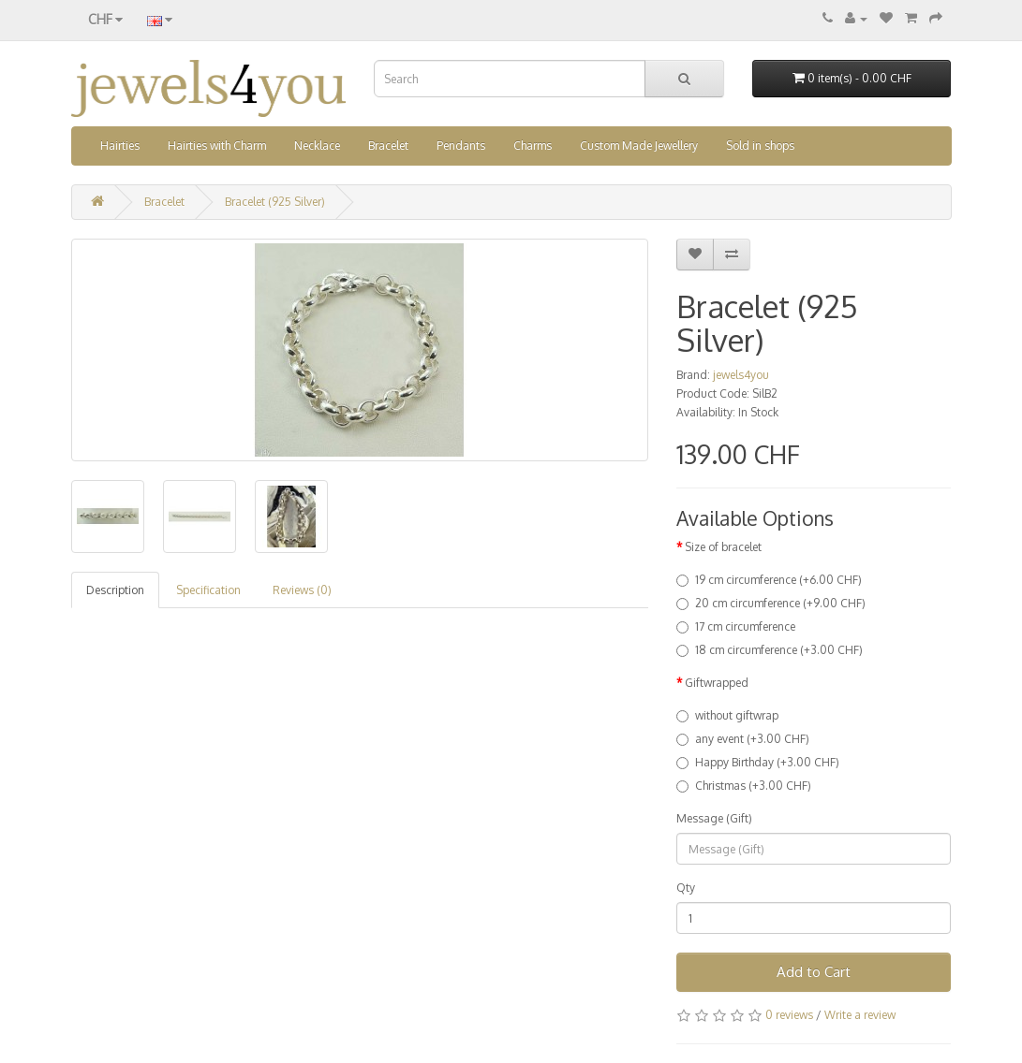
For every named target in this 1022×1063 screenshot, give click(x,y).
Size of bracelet (723, 547)
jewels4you (741, 375)
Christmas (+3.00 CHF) (743, 786)
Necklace (317, 145)
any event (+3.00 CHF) (742, 739)
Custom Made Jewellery (639, 145)
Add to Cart (814, 972)
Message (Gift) (714, 818)
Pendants (461, 145)
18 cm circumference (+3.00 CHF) (769, 650)
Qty (685, 888)
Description (115, 590)
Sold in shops (760, 145)
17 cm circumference (735, 626)
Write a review (860, 1015)
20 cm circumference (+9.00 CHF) (771, 603)
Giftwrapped (716, 683)
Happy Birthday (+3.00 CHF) (757, 762)
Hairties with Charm (217, 145)
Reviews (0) (302, 590)
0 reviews (789, 1015)
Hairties (120, 145)
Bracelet (388, 145)
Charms (532, 145)
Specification (208, 590)
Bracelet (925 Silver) (275, 202)
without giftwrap (727, 715)
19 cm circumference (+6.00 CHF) (769, 580)
